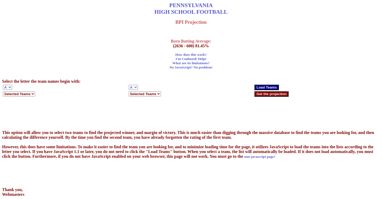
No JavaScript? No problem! (190, 67)
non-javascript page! (259, 157)
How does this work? (191, 55)
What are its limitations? (191, 63)
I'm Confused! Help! (191, 59)
